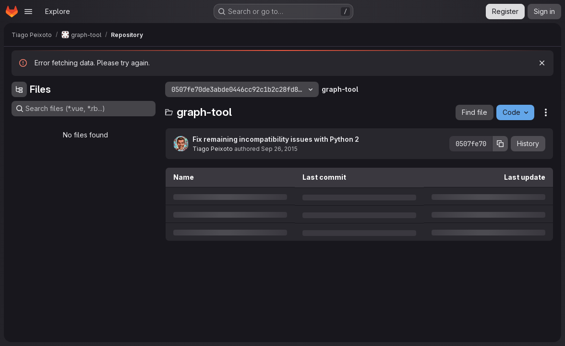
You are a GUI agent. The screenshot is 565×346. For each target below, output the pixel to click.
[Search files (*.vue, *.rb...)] (84, 108)
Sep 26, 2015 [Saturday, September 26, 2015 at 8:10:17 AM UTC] (279, 148)
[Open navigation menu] (28, 11)
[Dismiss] (542, 63)
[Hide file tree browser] (19, 89)
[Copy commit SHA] (500, 143)
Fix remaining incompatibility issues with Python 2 (275, 139)
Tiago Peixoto (212, 148)
